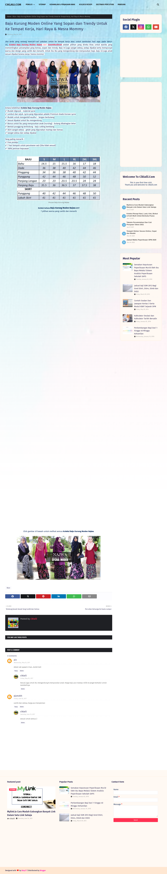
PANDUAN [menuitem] (121, 4)
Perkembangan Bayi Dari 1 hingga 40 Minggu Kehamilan (145, 331)
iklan (14, 16)
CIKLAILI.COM (13, 4)
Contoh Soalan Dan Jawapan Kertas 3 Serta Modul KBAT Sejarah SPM (145, 303)
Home (9, 16)
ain (15, 660)
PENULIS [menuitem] (29, 4)
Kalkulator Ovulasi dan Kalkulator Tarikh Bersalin (145, 317)
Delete (22, 671)
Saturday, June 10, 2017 (27, 714)
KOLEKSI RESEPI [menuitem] (85, 4)
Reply (16, 671)
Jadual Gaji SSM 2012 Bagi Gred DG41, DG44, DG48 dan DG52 (146, 288)
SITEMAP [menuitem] (42, 4)
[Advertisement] (142, 57)
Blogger (43, 870)
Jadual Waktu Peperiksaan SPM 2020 (141, 240)
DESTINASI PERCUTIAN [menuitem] (105, 4)
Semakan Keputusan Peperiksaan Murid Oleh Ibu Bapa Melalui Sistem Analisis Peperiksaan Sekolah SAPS (146, 270)
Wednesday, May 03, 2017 (22, 662)
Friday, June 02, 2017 (20, 698)
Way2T (24, 870)
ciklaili (33, 619)
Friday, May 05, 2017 (26, 678)
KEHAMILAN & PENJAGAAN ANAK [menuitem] (62, 4)
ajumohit (18, 696)
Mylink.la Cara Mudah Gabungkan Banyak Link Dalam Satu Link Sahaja (31, 813)
